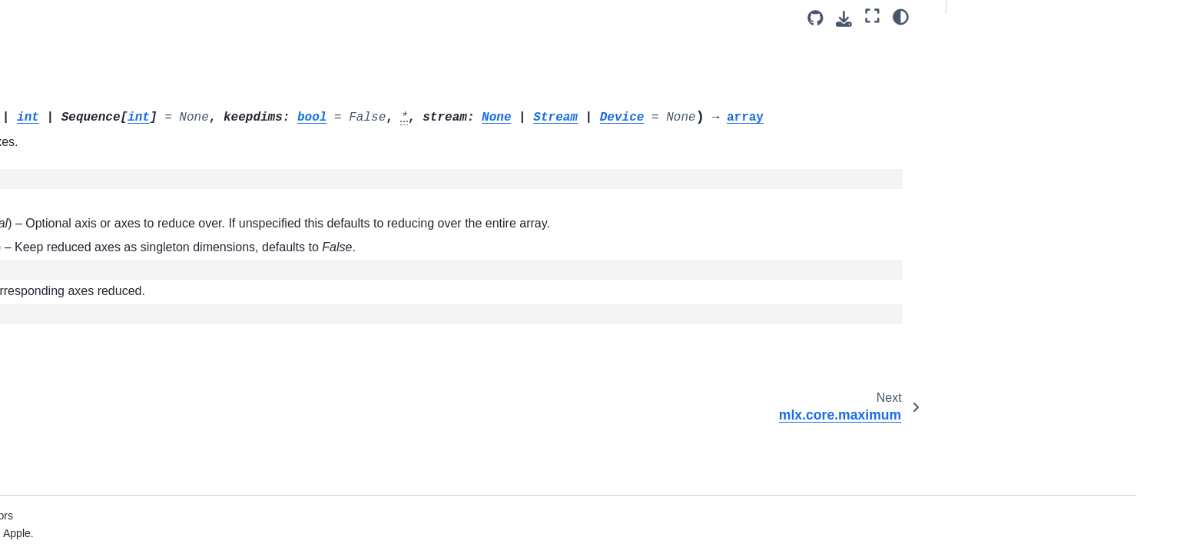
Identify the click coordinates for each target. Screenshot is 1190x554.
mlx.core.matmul (127, 126)
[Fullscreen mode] (872, 16)
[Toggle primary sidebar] (297, 18)
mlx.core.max (122, 150)
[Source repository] (815, 18)
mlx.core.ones (121, 443)
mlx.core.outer (122, 492)
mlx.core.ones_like (132, 468)
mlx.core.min (118, 272)
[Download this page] (844, 19)
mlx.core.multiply (128, 346)
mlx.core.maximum (133, 174)
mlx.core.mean (123, 199)
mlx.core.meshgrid (132, 248)
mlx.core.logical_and (137, 53)
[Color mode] (901, 16)
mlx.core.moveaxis (132, 321)
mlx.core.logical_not (135, 28)
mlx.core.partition (129, 516)
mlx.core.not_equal (134, 419)
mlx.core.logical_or (133, 77)
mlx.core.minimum (132, 296)
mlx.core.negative (130, 394)
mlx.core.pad (118, 541)
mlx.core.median (127, 223)
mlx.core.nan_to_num (140, 369)
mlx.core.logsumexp (136, 101)
